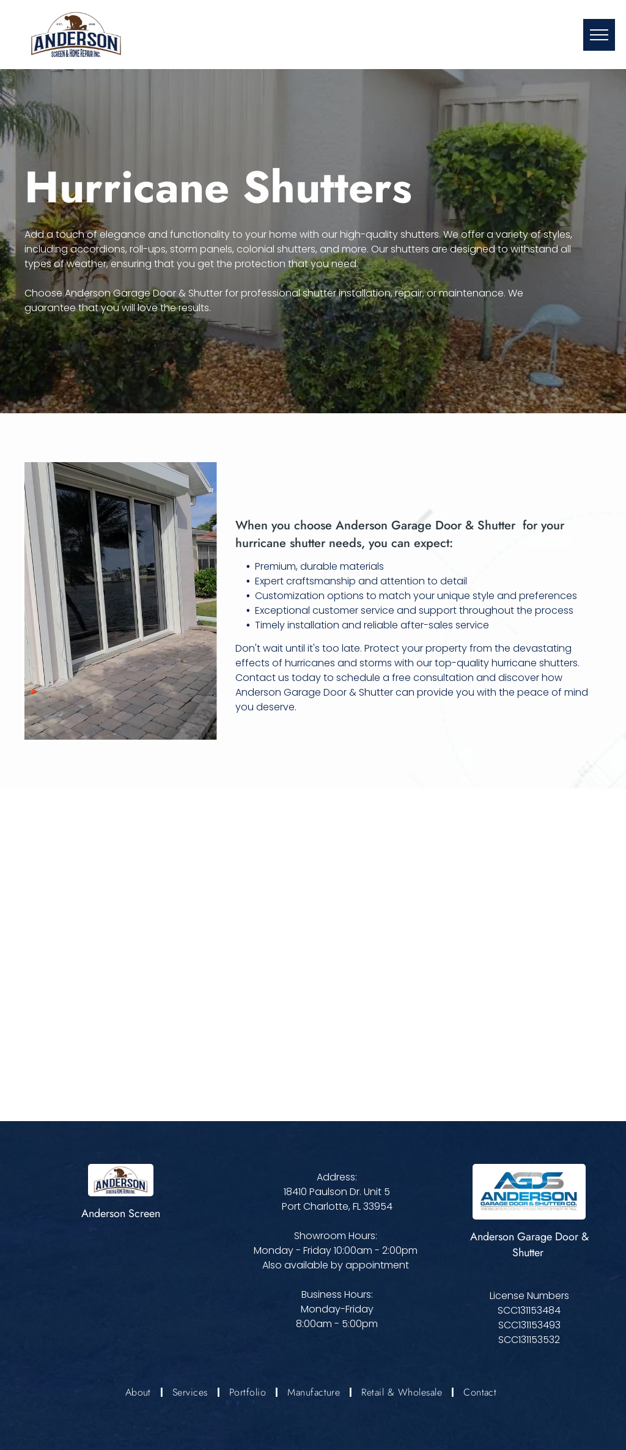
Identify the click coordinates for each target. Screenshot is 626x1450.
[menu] (599, 35)
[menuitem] (139, 1392)
